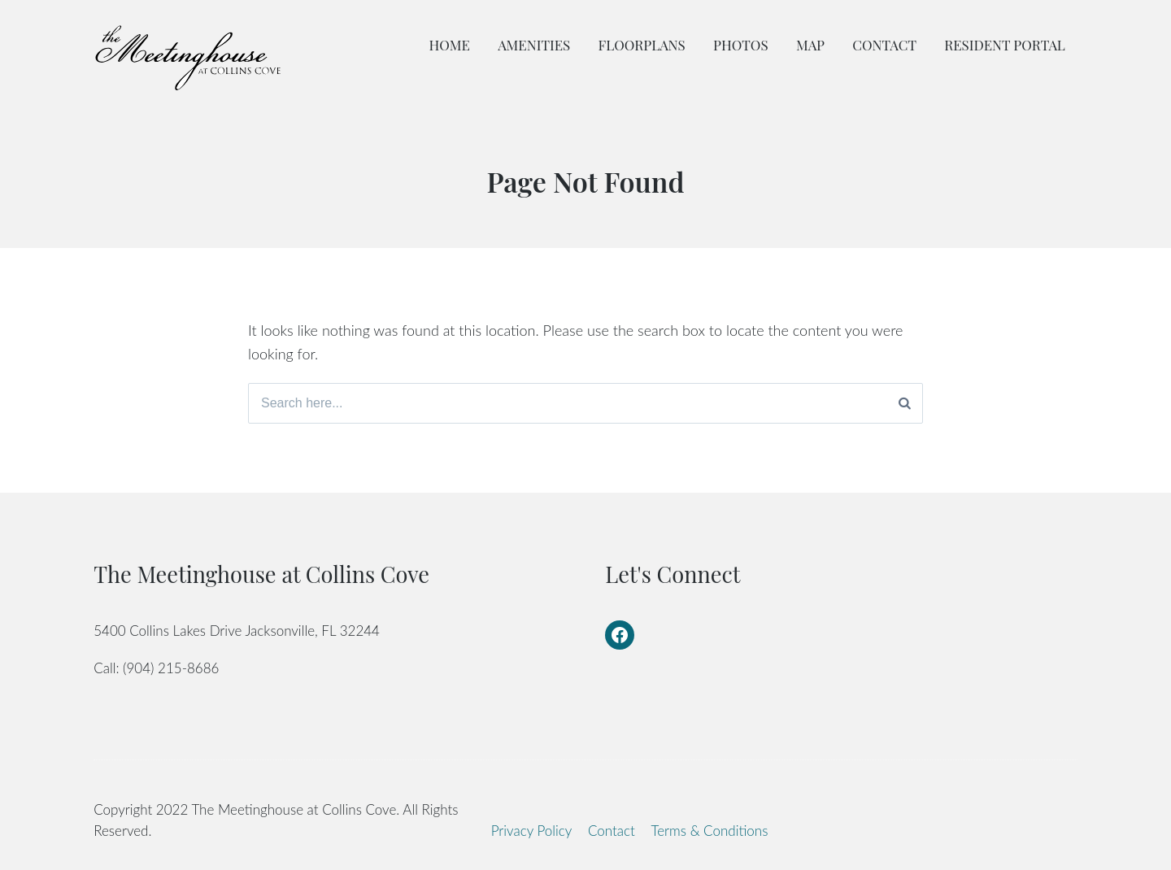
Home (449, 45)
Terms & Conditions (709, 830)
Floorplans (642, 45)
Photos (740, 45)
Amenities (534, 45)
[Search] (904, 403)
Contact (884, 45)
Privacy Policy (531, 830)
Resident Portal (1004, 45)
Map (810, 45)
